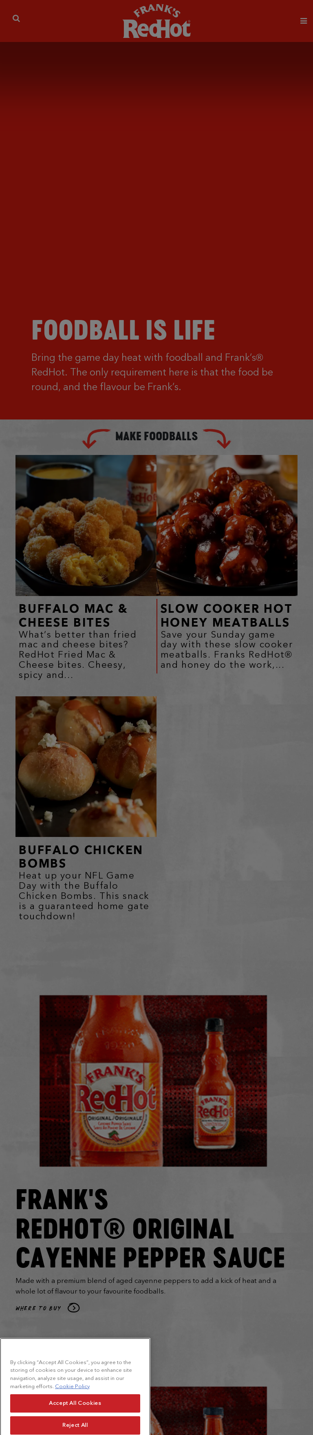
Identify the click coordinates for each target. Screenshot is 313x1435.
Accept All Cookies (75, 1414)
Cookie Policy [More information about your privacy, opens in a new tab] (72, 1397)
